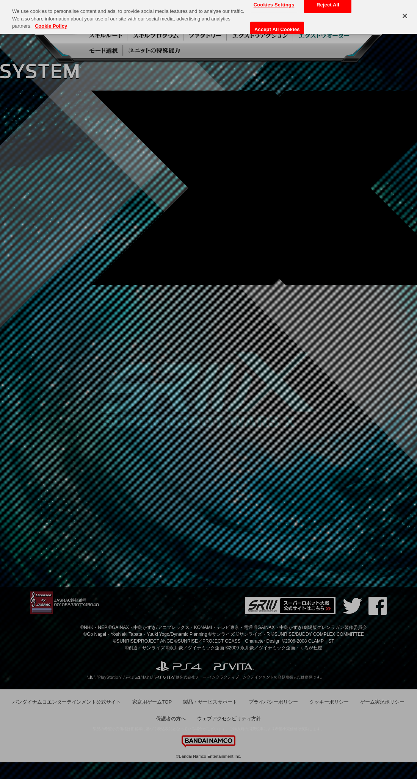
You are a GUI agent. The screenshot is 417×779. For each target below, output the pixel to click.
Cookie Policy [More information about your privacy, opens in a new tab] (51, 25)
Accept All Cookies (277, 29)
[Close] (405, 16)
